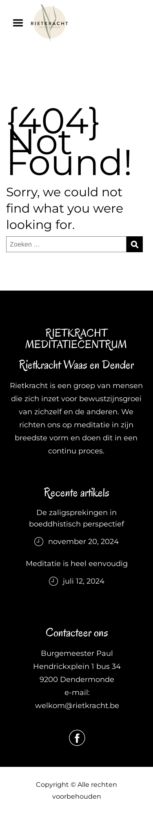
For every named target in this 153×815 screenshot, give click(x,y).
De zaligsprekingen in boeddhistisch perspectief (76, 518)
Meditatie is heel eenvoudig (77, 563)
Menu (20, 23)
